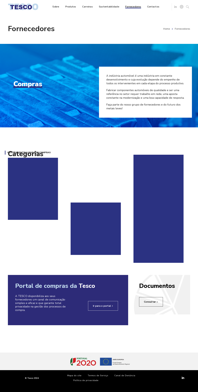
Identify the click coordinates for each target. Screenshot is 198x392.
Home (166, 29)
